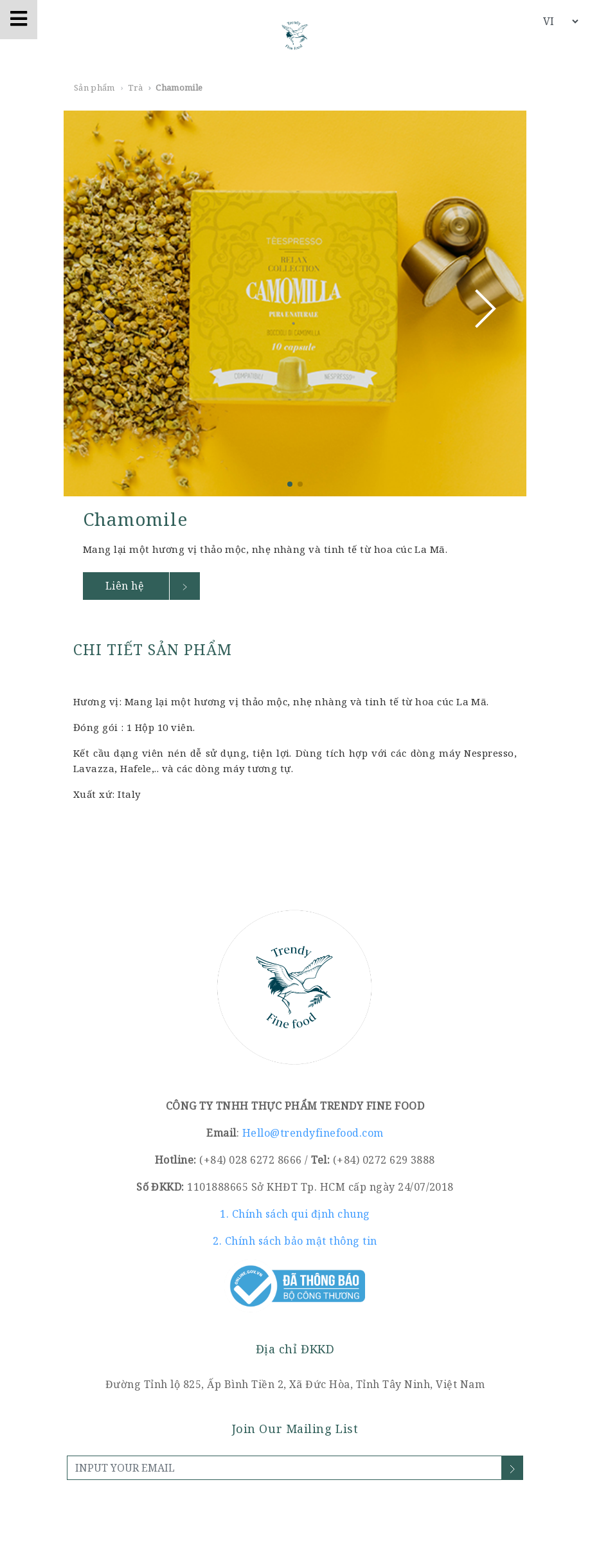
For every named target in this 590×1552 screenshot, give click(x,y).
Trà (135, 87)
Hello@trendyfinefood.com (313, 1133)
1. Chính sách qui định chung (295, 1214)
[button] (484, 308)
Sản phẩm (94, 87)
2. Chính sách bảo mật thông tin (295, 1241)
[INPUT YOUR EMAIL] (284, 1468)
